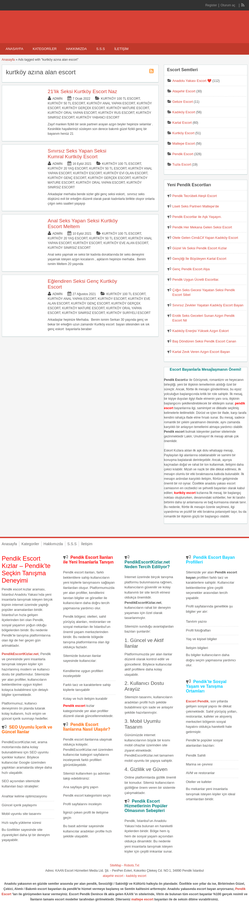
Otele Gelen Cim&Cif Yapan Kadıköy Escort (205, 238)
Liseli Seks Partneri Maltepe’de (195, 206)
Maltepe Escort (183, 143)
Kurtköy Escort (87, 173)
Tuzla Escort (181, 164)
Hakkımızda (76, 49)
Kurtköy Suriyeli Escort (129, 313)
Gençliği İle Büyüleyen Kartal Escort (199, 259)
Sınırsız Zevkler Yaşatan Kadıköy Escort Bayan (208, 305)
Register (211, 5)
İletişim (121, 49)
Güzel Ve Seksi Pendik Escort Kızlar (199, 248)
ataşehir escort (113, 876)
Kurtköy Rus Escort (116, 113)
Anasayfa (15, 49)
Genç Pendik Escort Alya (191, 269)
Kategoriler (45, 49)
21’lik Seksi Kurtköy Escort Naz (82, 91)
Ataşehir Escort (183, 91)
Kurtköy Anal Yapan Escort (111, 103)
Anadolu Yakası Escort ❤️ (192, 81)
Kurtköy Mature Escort (128, 108)
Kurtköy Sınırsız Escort (69, 248)
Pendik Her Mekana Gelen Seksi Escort (202, 227)
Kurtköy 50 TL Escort (66, 103)
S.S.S (100, 49)
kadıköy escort (136, 876)
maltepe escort (142, 899)
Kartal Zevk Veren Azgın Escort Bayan (201, 352)
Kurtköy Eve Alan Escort (125, 243)
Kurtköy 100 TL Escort (120, 98)
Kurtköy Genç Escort (67, 178)
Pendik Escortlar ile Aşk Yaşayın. (197, 217)
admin (58, 98)
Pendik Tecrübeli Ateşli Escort (194, 196)
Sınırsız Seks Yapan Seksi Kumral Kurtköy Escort (77, 153)
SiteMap (115, 865)
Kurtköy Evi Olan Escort (125, 173)
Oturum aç (228, 5)
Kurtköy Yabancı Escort (98, 117)
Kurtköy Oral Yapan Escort (72, 113)
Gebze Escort (182, 102)
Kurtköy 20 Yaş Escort (68, 168)
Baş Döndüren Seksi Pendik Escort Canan (204, 341)
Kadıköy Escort (183, 112)
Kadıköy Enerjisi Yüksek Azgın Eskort (200, 331)
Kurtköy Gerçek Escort (83, 108)
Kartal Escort (182, 123)
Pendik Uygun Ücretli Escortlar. (195, 279)
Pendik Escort (182, 154)
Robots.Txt (131, 865)
